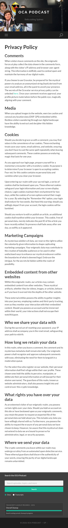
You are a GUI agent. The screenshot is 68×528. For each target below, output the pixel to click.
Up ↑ (46, 523)
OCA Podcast (34, 12)
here (16, 93)
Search (34, 489)
